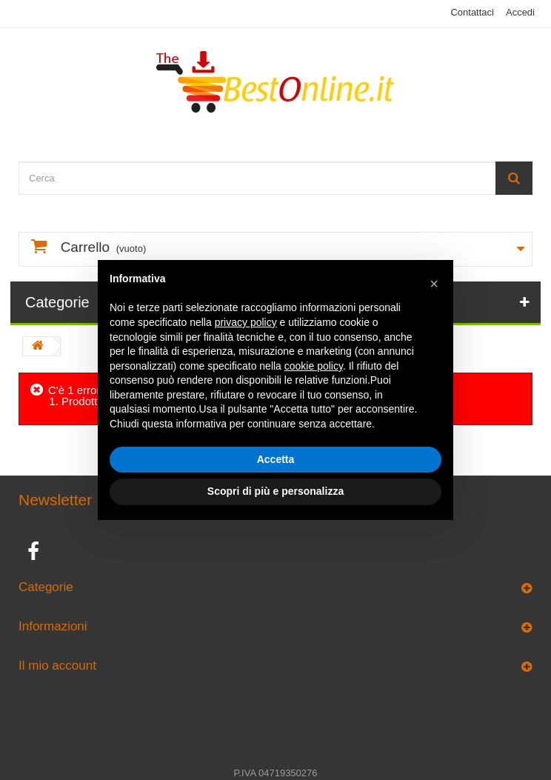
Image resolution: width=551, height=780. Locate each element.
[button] (434, 284)
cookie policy (313, 366)
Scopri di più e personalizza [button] (275, 491)
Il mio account (57, 666)
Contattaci (472, 12)
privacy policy (246, 322)
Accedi (520, 12)
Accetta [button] (276, 459)
